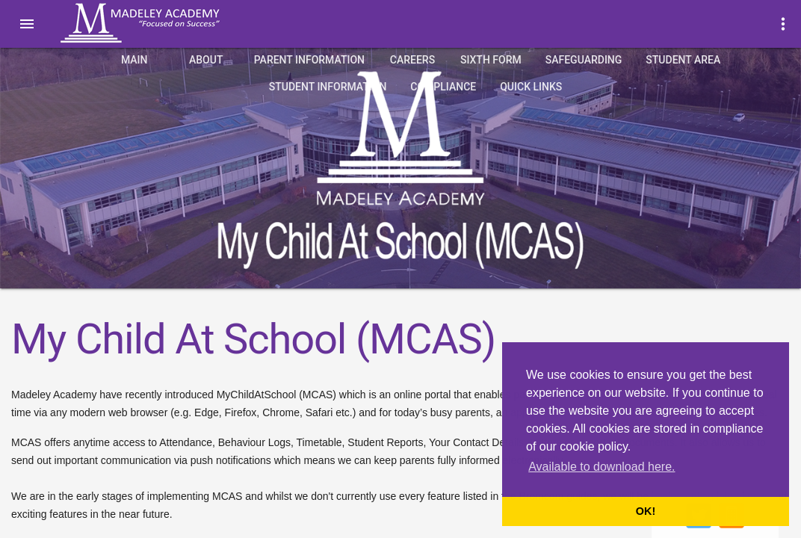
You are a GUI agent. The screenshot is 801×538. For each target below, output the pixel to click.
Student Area (683, 60)
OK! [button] (645, 511)
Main (134, 60)
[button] (27, 24)
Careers (412, 60)
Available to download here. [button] (601, 466)
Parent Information (309, 60)
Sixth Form (491, 60)
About (206, 60)
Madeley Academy (161, 23)
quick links (531, 87)
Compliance (443, 87)
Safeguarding (583, 60)
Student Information (328, 87)
